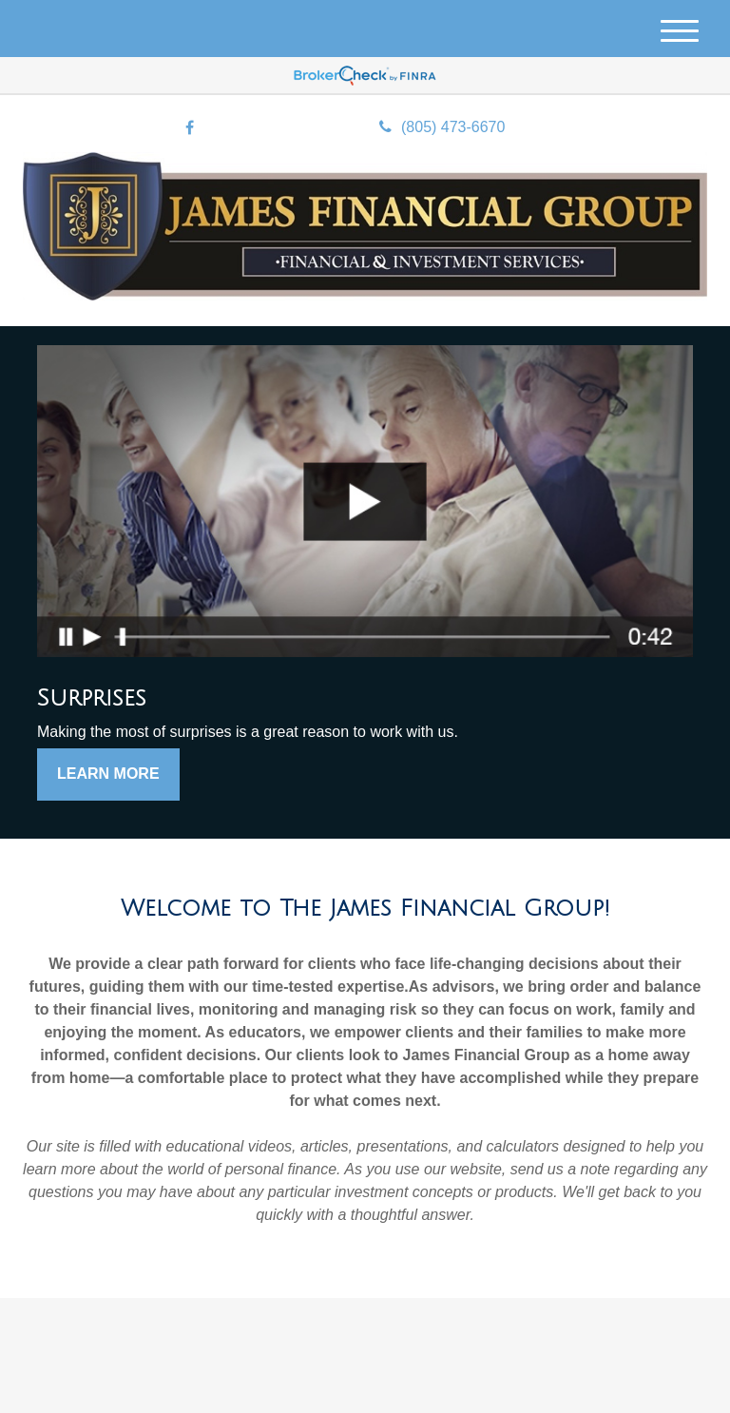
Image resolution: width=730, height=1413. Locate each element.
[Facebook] (189, 129)
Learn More (108, 773)
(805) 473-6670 (442, 127)
